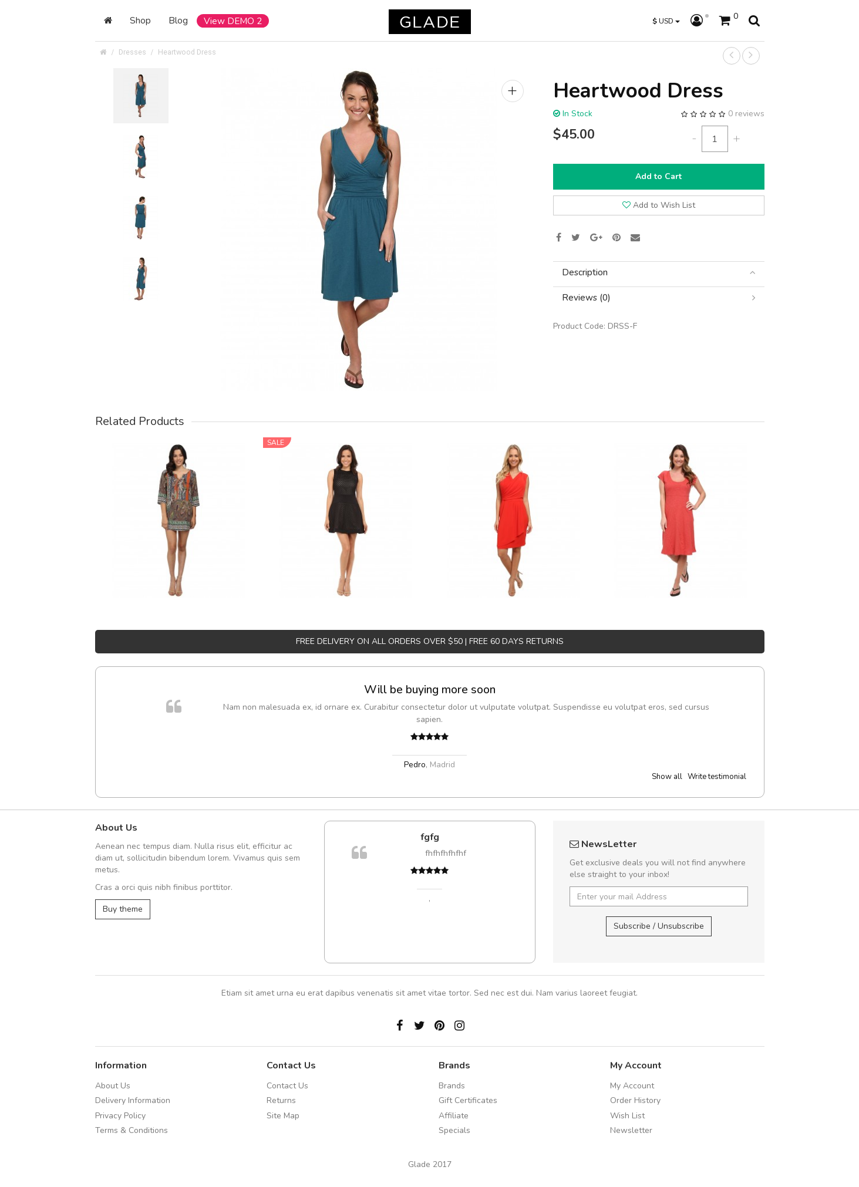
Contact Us (287, 1085)
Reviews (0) (659, 298)
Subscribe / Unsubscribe (659, 926)
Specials (454, 1130)
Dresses (132, 52)
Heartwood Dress (187, 52)
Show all (667, 776)
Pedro (415, 764)
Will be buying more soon (430, 689)
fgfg (429, 837)
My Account (632, 1085)
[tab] (658, 273)
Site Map (283, 1115)
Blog (178, 20)
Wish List (627, 1115)
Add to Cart (658, 176)
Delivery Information (132, 1100)
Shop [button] (140, 20)
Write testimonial (717, 776)
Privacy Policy (120, 1115)
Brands (452, 1085)
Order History (635, 1100)
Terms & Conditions (131, 1130)
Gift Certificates (468, 1100)
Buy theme (123, 909)
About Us (112, 1085)
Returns (281, 1100)
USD (666, 21)
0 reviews (746, 113)
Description (659, 273)
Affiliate (454, 1115)
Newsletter (631, 1130)
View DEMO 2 (233, 21)
